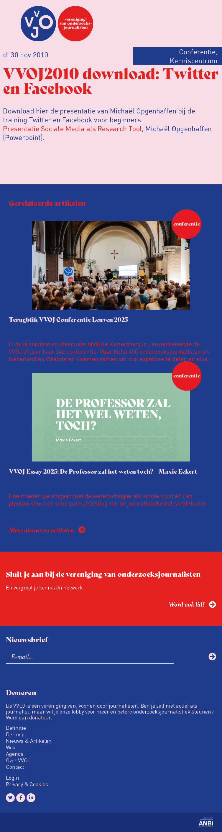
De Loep (15, 734)
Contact (15, 766)
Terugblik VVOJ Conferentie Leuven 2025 (68, 319)
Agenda (15, 753)
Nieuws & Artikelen (29, 740)
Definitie (16, 727)
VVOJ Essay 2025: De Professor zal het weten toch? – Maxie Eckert (103, 471)
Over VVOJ (18, 760)
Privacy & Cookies (27, 784)
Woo (10, 747)
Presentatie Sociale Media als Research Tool (72, 128)
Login (12, 777)
